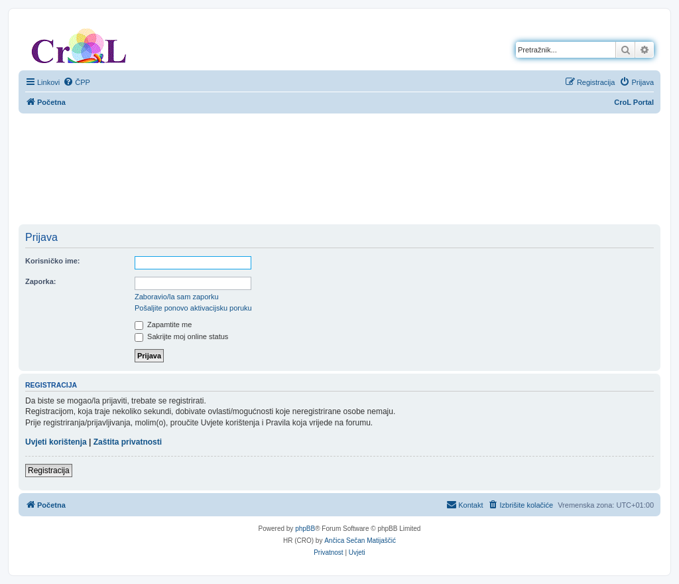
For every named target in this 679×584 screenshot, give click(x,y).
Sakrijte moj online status (181, 336)
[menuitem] (76, 82)
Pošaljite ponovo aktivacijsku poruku (193, 308)
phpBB (305, 528)
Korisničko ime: (52, 261)
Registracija (49, 470)
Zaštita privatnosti (127, 442)
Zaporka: (40, 281)
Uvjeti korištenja (56, 442)
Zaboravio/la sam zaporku (177, 297)
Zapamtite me (163, 324)
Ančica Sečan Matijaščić (360, 540)
